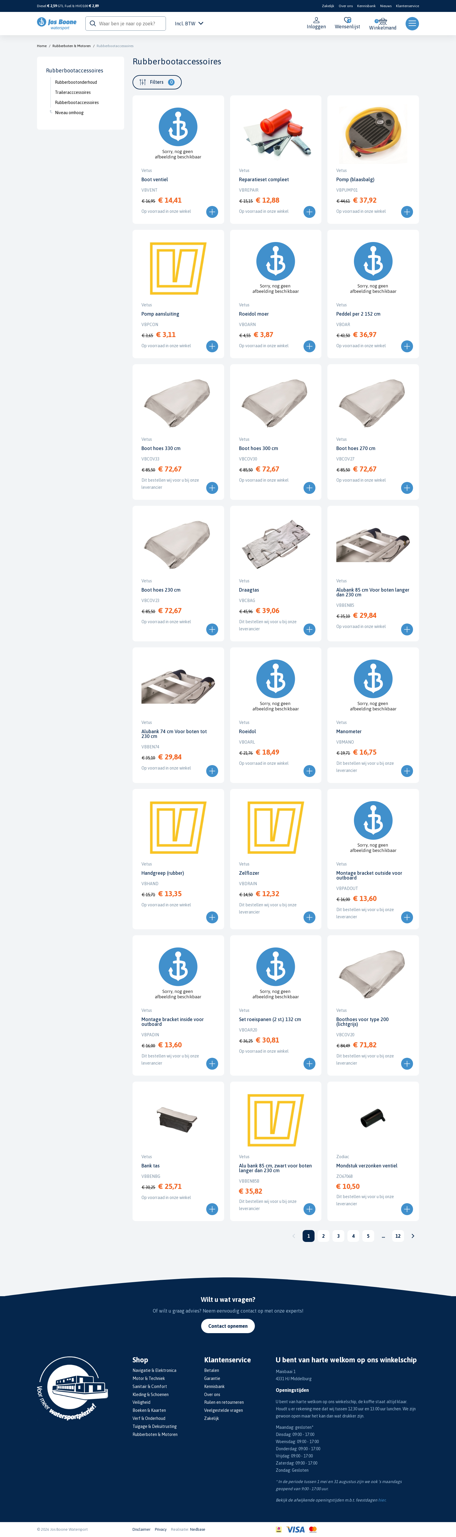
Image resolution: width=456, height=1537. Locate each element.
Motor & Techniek (149, 1378)
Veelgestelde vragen (223, 1410)
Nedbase (197, 1529)
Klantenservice (407, 6)
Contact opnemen (228, 1326)
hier (381, 1500)
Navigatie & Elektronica (154, 1370)
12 (398, 1236)
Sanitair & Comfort (150, 1386)
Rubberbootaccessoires (115, 46)
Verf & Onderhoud (149, 1418)
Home (42, 46)
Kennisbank (366, 6)
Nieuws (386, 6)
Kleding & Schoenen (151, 1394)
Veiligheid (141, 1402)
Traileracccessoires (73, 92)
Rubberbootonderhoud (76, 82)
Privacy (161, 1529)
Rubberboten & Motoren (72, 46)
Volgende (413, 1236)
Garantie (212, 1378)
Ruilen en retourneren (224, 1402)
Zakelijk (328, 6)
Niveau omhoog (69, 112)
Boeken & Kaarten (149, 1410)
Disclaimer (141, 1529)
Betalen (211, 1370)
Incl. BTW (189, 23)
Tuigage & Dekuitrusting (155, 1426)
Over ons (346, 6)
